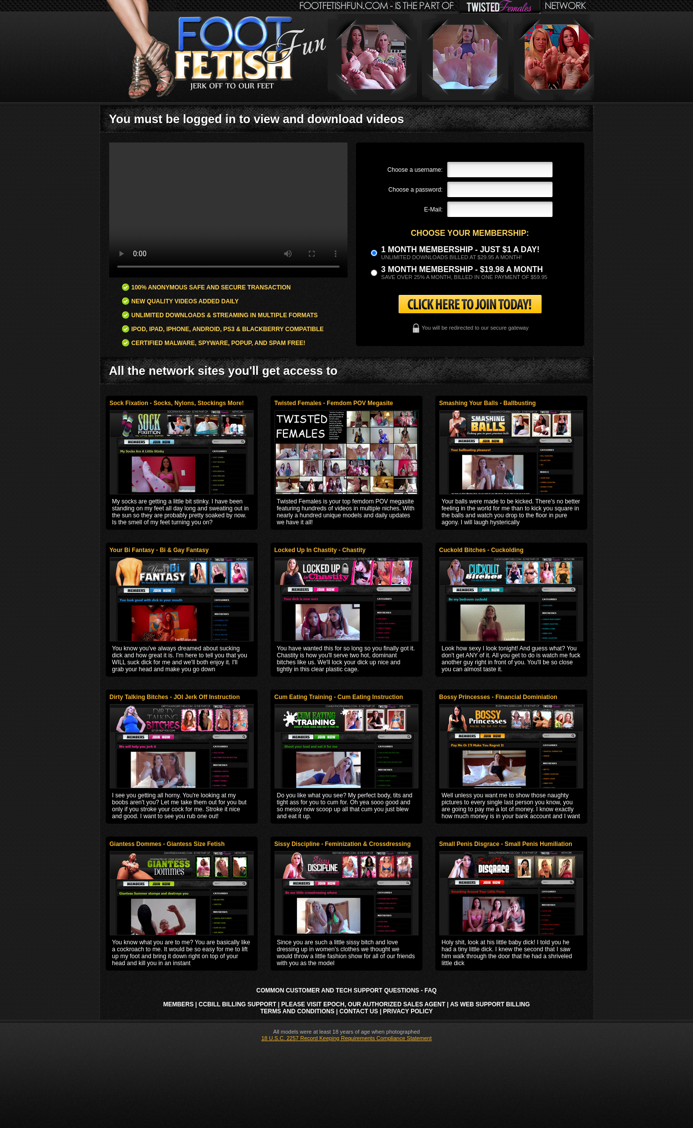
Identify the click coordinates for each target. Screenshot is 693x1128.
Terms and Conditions (297, 1011)
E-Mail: (433, 209)
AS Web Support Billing (490, 1004)
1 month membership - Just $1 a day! (460, 249)
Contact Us (359, 1011)
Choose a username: (414, 169)
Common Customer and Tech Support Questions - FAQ (346, 990)
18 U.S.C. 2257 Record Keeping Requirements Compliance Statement (346, 1038)
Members (178, 1004)
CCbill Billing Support (237, 1004)
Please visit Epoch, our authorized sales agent (363, 1004)
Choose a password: (415, 189)
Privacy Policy (408, 1011)
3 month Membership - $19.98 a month (462, 269)
